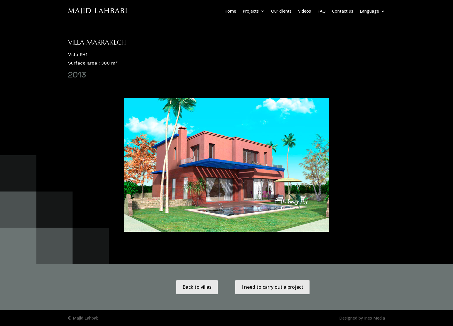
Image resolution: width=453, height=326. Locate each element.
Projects (251, 11)
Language (369, 11)
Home (230, 11)
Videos (304, 11)
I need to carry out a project (272, 287)
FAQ (321, 11)
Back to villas (197, 287)
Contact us (342, 11)
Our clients (281, 11)
